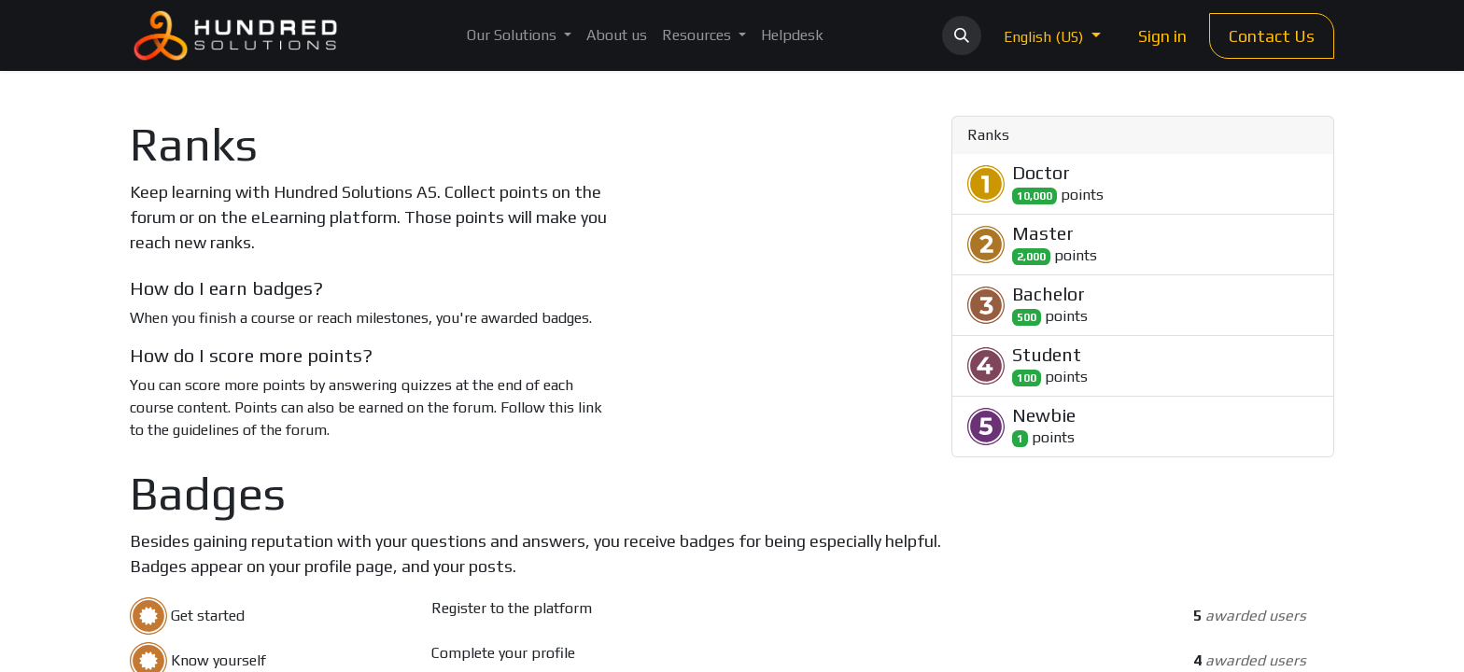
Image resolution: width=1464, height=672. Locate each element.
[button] (961, 35)
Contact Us (1272, 36)
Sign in (1162, 36)
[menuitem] (519, 35)
